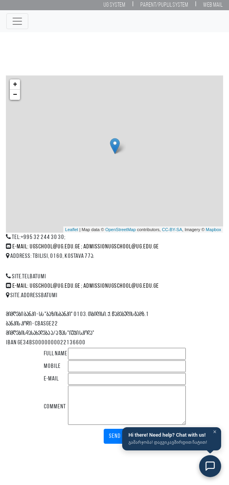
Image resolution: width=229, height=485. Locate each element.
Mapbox (213, 229)
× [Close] (214, 432)
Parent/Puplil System (164, 5)
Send (115, 436)
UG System (114, 5)
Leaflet (71, 229)
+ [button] (15, 84)
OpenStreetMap (120, 229)
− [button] (15, 94)
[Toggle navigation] (17, 21)
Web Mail (212, 5)
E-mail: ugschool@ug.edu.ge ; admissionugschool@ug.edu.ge (85, 247)
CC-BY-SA (172, 229)
